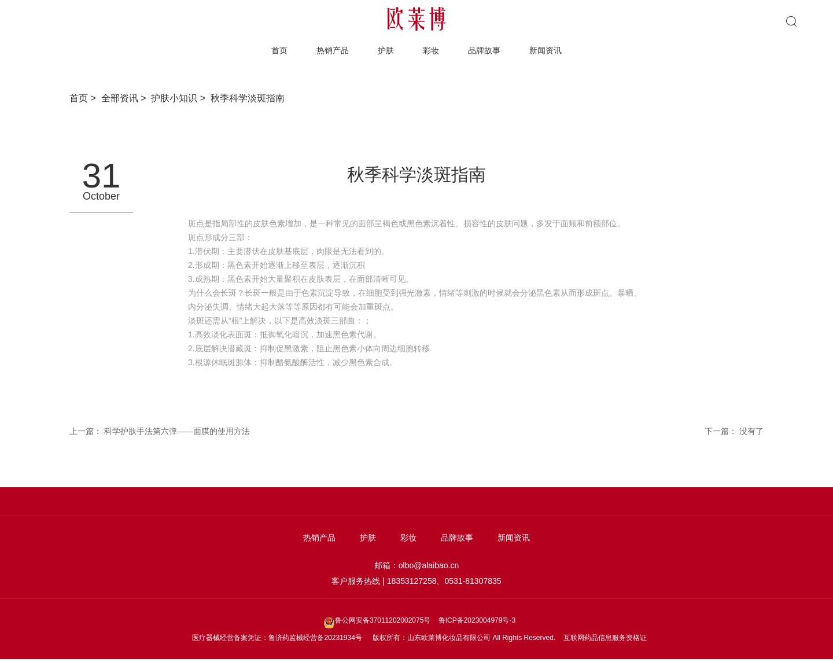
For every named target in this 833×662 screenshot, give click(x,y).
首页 (279, 50)
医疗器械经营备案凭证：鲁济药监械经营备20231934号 (277, 638)
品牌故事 (484, 50)
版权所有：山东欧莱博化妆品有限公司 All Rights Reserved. (464, 638)
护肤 (386, 50)
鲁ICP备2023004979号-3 (476, 620)
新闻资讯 (545, 50)
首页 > (85, 98)
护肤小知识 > (181, 98)
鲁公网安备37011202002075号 (378, 620)
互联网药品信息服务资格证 (605, 638)
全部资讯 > (126, 98)
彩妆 (431, 50)
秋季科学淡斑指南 (248, 98)
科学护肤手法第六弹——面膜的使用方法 (177, 431)
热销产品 (332, 50)
